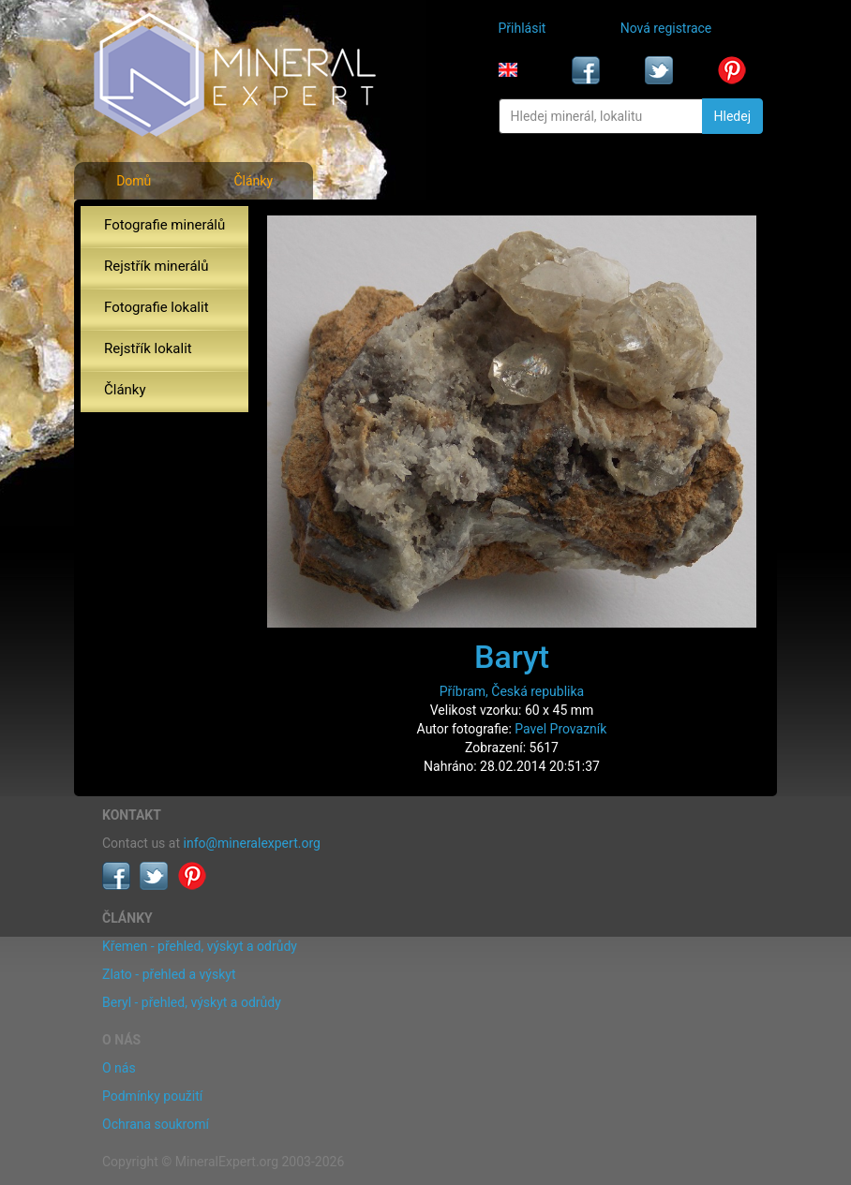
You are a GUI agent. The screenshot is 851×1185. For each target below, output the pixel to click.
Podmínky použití (152, 1096)
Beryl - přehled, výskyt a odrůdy (191, 1002)
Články (253, 180)
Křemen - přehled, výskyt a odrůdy (199, 946)
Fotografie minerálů (164, 224)
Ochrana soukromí (155, 1124)
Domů (133, 180)
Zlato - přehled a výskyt (168, 974)
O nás (119, 1067)
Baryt (511, 656)
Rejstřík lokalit (148, 348)
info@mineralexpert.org (252, 843)
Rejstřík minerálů (156, 266)
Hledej (732, 116)
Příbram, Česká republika (512, 691)
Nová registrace (666, 28)
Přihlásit (522, 28)
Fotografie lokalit (156, 307)
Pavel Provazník (560, 728)
